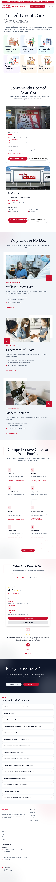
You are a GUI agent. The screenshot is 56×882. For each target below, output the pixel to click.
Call (49, 6)
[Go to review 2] (28, 653)
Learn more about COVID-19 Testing (16, 499)
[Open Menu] (53, 6)
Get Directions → (12, 605)
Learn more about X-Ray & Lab (39, 500)
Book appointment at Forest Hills (38, 158)
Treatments (32, 812)
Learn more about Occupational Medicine (39, 519)
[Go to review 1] (26, 653)
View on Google (28, 618)
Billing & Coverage (50, 879)
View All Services (28, 550)
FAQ (3, 834)
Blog (3, 836)
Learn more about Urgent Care (16, 480)
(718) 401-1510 (14, 139)
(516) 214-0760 (14, 200)
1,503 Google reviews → (14, 593)
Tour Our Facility (11, 433)
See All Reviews (28, 622)
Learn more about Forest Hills (18, 158)
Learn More (10, 307)
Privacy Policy (34, 879)
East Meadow (34, 578)
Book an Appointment (31, 684)
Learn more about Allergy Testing (16, 538)
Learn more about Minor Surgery (39, 538)
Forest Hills (20, 578)
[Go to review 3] (30, 653)
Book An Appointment (37, 6)
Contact (3, 839)
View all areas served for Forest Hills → (16, 153)
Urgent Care (32, 815)
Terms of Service (42, 879)
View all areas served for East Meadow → (16, 213)
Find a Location (14, 684)
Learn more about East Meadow (18, 219)
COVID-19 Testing (34, 820)
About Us (4, 831)
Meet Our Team (11, 370)
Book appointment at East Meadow (38, 220)
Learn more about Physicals (16, 519)
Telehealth (32, 817)
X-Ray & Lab (33, 823)
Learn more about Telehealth (39, 480)
